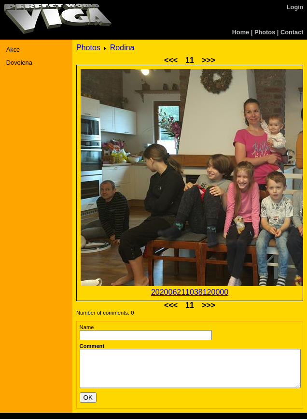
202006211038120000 (189, 292)
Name (87, 327)
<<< (171, 60)
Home (241, 32)
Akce (13, 49)
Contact (292, 32)
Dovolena (19, 62)
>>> (208, 60)
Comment (92, 346)
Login (295, 7)
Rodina (122, 47)
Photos (264, 32)
